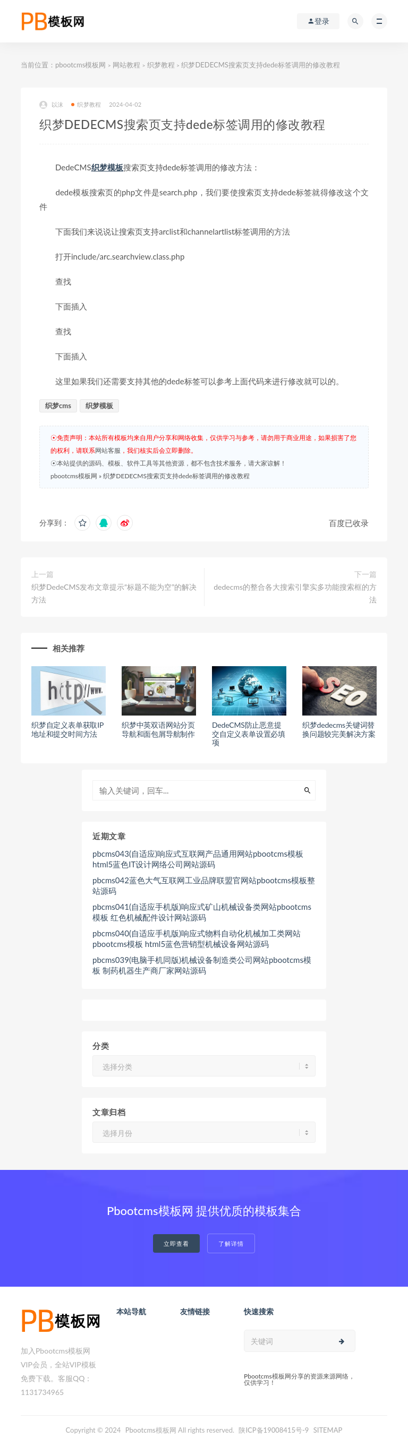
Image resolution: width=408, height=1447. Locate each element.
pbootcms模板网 (80, 65)
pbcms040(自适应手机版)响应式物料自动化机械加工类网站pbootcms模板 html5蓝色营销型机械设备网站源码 (196, 938)
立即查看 (176, 1243)
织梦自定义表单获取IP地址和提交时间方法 (67, 729)
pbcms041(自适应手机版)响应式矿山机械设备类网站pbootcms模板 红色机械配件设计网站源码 (201, 912)
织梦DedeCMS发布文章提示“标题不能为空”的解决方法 (114, 593)
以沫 (51, 105)
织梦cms (58, 405)
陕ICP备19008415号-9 (274, 1430)
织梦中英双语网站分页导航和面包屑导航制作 (158, 729)
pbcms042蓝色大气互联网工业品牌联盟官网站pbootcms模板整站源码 (203, 885)
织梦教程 (161, 65)
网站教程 (126, 65)
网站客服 (108, 450)
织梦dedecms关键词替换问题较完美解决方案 (339, 729)
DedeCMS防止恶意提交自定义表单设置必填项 (248, 733)
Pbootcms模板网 (150, 1430)
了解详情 (231, 1243)
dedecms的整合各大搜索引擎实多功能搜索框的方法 (295, 593)
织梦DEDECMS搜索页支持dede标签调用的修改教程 (176, 476)
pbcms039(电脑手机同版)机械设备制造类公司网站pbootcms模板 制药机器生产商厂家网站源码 (201, 965)
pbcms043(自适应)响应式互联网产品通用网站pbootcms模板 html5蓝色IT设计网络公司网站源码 (197, 859)
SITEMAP (328, 1430)
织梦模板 (107, 167)
